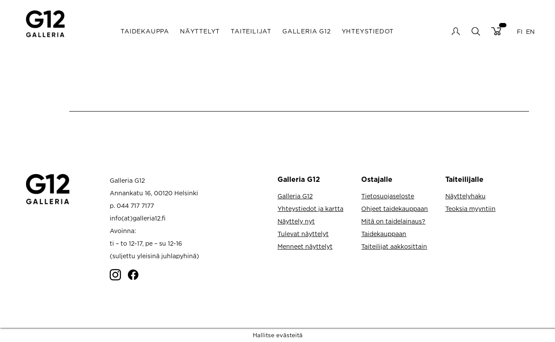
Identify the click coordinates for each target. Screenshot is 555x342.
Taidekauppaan (383, 233)
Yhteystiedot (368, 31)
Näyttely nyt (296, 221)
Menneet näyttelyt (305, 246)
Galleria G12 (306, 31)
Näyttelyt (200, 31)
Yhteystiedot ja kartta (310, 208)
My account (456, 31)
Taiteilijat (251, 31)
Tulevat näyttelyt (303, 233)
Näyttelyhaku (465, 196)
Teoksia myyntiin (470, 208)
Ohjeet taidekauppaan (394, 208)
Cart (496, 31)
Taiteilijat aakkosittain (394, 246)
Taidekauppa (145, 31)
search (475, 31)
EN (530, 31)
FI (519, 31)
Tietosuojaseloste (387, 196)
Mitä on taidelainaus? (393, 221)
